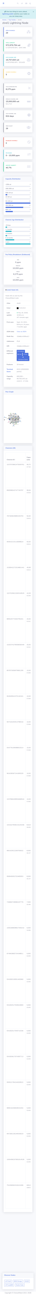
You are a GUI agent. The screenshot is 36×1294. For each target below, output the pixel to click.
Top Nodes (12, 20)
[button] (18, 3)
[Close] (33, 11)
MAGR (27, 1281)
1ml (19, 354)
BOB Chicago (18, 1281)
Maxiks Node (20, 1285)
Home (4, 20)
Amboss (21, 351)
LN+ (26, 354)
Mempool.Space (23, 358)
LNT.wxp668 (9, 1285)
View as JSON (21, 332)
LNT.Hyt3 (8, 1281)
